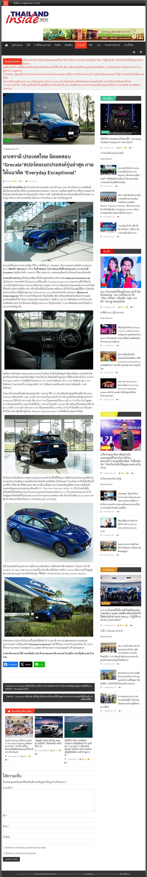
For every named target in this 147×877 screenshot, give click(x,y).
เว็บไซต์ (6, 836)
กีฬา (91, 45)
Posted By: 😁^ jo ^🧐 (13, 181)
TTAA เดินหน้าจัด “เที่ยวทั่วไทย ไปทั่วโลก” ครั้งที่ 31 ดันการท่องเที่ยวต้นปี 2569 (128, 229)
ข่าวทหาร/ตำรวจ (112, 45)
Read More (106, 158)
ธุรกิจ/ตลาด (17, 45)
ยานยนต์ (81, 45)
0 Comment (31, 181)
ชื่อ (5, 815)
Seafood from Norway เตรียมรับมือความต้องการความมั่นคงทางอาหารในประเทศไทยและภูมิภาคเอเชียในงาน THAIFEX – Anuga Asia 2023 (48, 687)
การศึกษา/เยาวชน (42, 45)
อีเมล (6, 826)
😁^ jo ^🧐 (27, 756)
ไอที (28, 45)
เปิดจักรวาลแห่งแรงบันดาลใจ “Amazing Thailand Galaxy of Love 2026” (120, 140)
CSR (99, 45)
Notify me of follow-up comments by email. (25, 847)
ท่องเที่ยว (69, 45)
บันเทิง (58, 45)
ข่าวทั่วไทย (129, 45)
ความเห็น (8, 787)
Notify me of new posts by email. (20, 853)
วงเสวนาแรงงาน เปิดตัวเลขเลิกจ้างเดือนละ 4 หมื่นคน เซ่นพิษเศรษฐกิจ (129, 548)
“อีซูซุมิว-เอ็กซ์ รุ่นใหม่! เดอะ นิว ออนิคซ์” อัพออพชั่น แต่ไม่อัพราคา (48, 743)
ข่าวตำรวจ (105, 603)
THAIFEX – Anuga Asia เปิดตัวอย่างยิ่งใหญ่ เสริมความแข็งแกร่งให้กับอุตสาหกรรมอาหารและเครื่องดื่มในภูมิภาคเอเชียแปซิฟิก (49, 697)
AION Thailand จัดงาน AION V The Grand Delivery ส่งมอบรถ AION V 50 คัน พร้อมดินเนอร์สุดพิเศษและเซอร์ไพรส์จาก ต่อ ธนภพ (19, 746)
